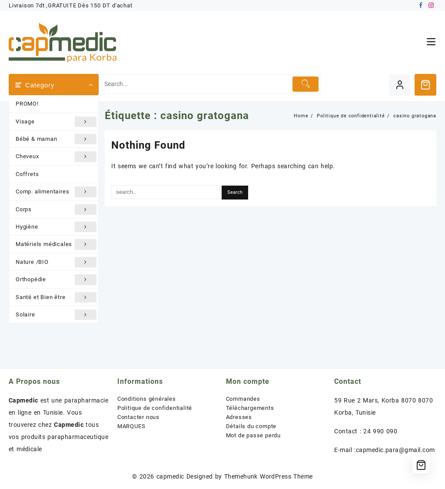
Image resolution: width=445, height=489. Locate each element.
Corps (56, 209)
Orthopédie (56, 279)
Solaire (56, 314)
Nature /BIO (56, 262)
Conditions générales (146, 399)
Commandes (243, 399)
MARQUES (131, 426)
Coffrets (27, 174)
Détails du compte (251, 426)
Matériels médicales (56, 244)
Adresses (239, 417)
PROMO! (27, 103)
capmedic (170, 476)
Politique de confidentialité (154, 408)
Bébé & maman (56, 139)
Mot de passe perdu (253, 435)
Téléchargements (250, 408)
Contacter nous (138, 417)
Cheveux (56, 156)
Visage (56, 121)
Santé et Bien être (56, 297)
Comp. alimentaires (56, 191)
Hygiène (56, 227)
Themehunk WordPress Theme (268, 476)
